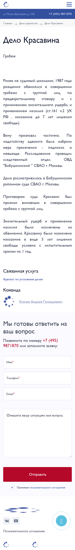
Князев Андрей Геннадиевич (41, 301)
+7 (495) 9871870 (60, 14)
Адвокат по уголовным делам (23, 279)
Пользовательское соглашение (24, 531)
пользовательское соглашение (47, 487)
